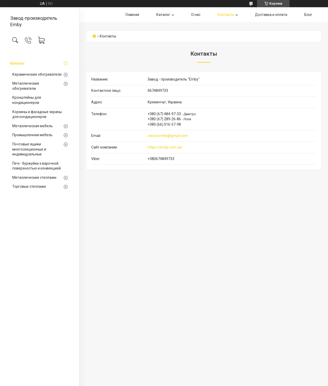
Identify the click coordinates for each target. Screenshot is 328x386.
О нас (195, 15)
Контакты (226, 15)
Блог (308, 15)
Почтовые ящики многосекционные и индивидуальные (29, 149)
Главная (132, 15)
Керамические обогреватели (36, 74)
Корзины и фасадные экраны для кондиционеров (37, 114)
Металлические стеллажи (34, 177)
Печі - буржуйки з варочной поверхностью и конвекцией (36, 166)
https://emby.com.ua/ (165, 147)
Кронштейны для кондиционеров (26, 100)
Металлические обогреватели (25, 86)
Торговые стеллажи (29, 186)
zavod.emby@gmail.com (168, 136)
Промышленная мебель (32, 135)
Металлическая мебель (32, 126)
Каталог (17, 63)
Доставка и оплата (271, 15)
